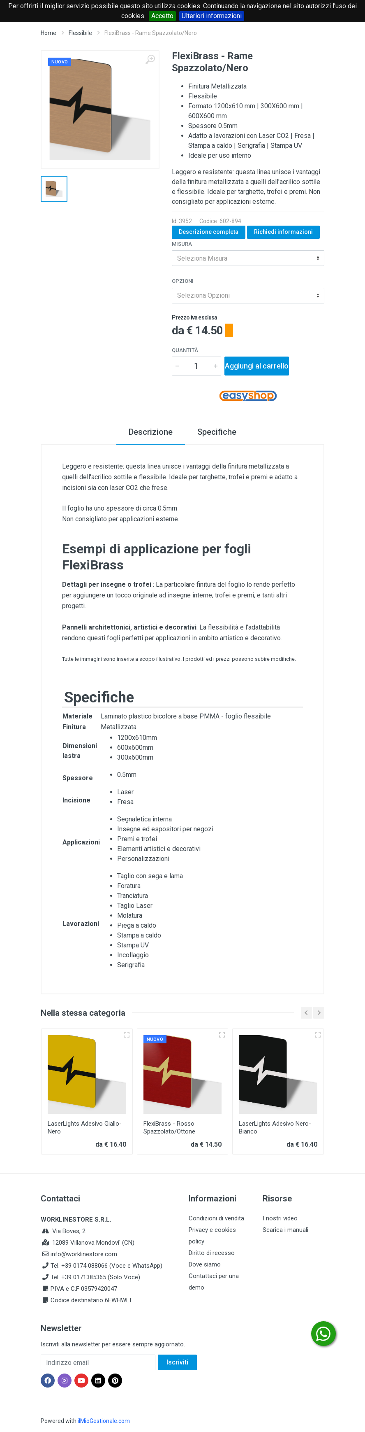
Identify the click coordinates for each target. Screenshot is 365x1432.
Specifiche (216, 432)
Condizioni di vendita (216, 1218)
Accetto (162, 16)
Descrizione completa (208, 232)
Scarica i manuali (285, 1230)
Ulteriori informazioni (212, 16)
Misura (182, 244)
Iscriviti (177, 1362)
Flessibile (80, 33)
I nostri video (280, 1218)
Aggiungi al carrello (257, 365)
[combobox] (248, 258)
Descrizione (151, 432)
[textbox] (248, 258)
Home (48, 33)
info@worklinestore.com (84, 1254)
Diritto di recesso (212, 1253)
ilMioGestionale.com (104, 1421)
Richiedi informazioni (283, 232)
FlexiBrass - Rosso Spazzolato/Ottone (169, 1127)
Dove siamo (205, 1264)
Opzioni (183, 281)
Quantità (185, 350)
